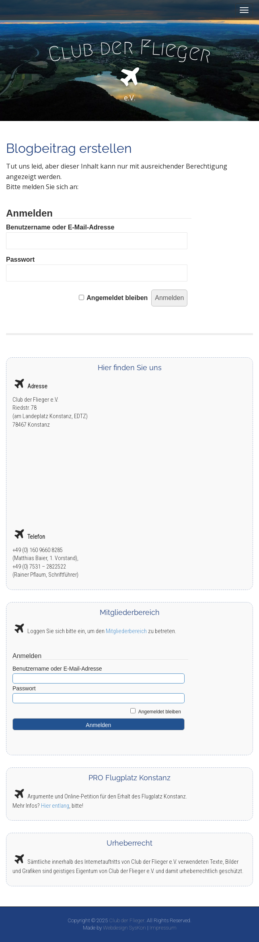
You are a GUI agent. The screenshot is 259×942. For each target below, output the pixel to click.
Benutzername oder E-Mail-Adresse (60, 227)
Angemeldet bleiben (117, 297)
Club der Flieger (126, 920)
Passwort (20, 259)
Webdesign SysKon (124, 928)
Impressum (163, 928)
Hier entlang (55, 805)
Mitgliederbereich (126, 631)
